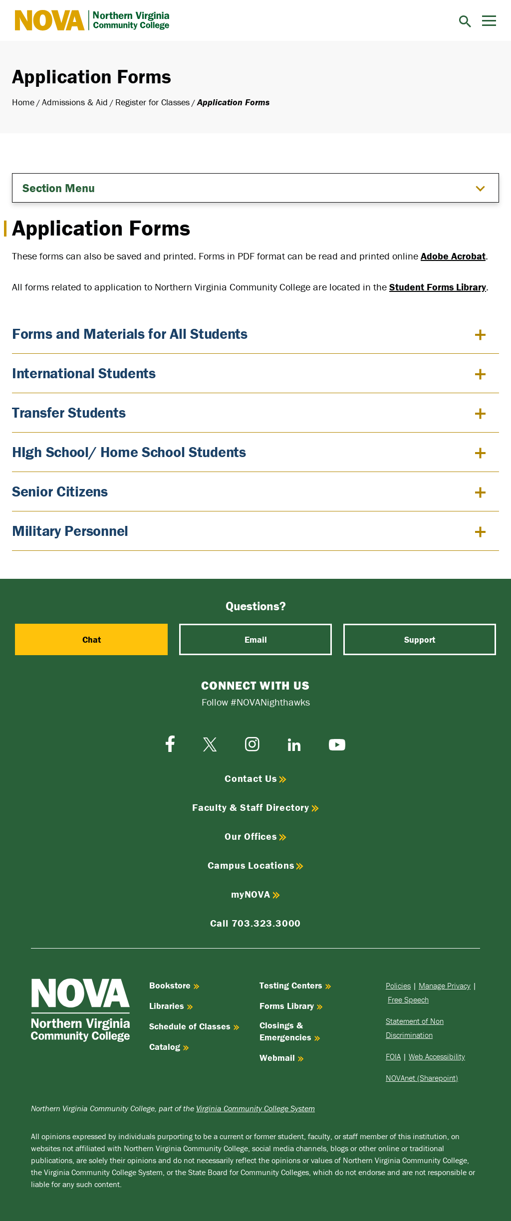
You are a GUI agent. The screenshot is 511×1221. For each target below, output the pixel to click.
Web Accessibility (437, 1056)
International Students (84, 373)
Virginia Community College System (255, 1108)
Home (23, 102)
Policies (398, 985)
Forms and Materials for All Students (130, 333)
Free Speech (408, 999)
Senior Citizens (60, 491)
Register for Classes (152, 102)
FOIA (393, 1056)
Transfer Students (68, 412)
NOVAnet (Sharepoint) (422, 1078)
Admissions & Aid (75, 102)
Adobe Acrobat (453, 255)
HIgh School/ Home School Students (129, 452)
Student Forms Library (437, 286)
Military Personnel (70, 530)
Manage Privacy (445, 985)
